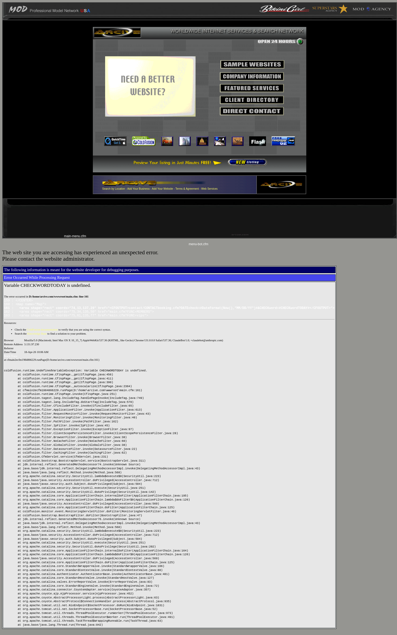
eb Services (210, 188)
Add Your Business (138, 188)
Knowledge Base (37, 337)
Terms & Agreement (187, 188)
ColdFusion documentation (42, 333)
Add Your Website (162, 188)
